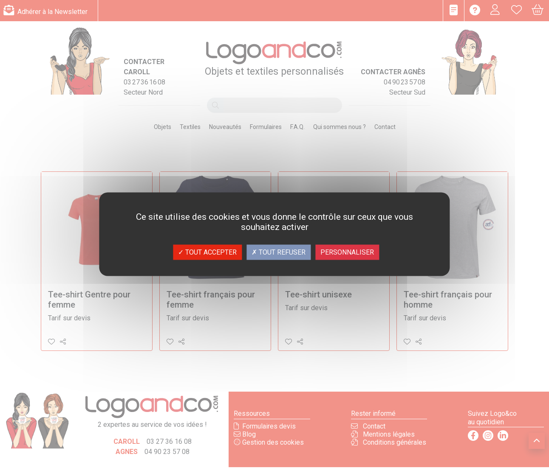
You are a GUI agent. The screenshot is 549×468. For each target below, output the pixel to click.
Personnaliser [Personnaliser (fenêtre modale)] (347, 252)
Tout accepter (207, 252)
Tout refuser (279, 252)
